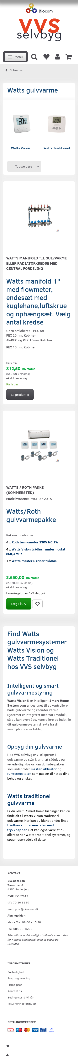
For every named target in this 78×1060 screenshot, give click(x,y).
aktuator (50, 769)
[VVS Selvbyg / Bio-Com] (39, 24)
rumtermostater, (19, 773)
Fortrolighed (15, 972)
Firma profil (15, 984)
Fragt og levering (18, 978)
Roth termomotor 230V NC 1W (35, 542)
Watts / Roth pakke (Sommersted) (25, 490)
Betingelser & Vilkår (20, 997)
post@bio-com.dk (26, 909)
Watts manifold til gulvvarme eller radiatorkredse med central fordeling (36, 263)
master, (36, 769)
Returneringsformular (21, 1003)
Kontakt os (14, 991)
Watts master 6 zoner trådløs (34, 561)
